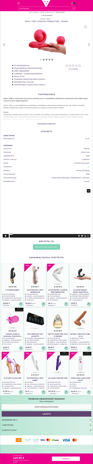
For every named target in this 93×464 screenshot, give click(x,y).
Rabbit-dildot (60, 12)
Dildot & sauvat (50, 12)
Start (30, 12)
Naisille (42, 12)
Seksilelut (36, 12)
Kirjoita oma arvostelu (46, 247)
